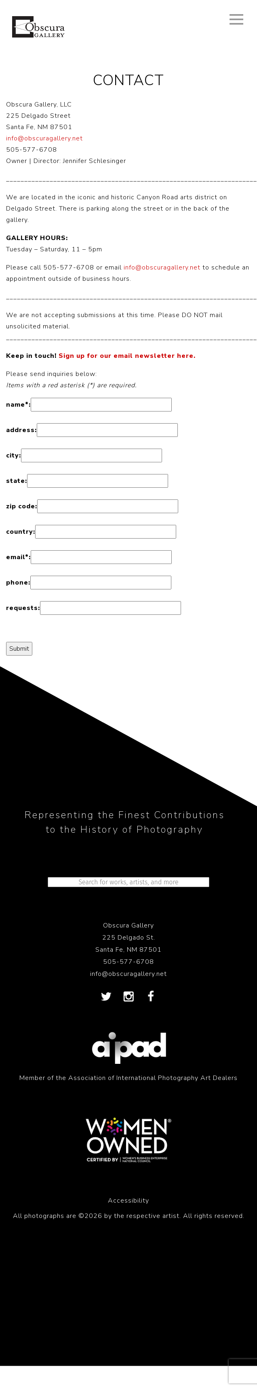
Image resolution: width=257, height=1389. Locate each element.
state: (16, 480)
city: (13, 455)
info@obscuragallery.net (44, 138)
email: (18, 557)
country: (20, 531)
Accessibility (128, 1200)
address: (21, 430)
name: (18, 404)
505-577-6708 (128, 961)
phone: (18, 582)
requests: (23, 608)
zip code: (21, 506)
